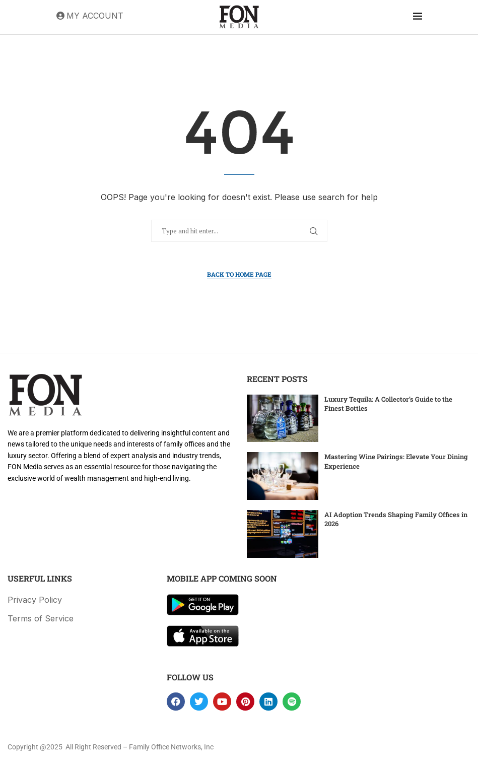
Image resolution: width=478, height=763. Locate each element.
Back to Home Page (239, 274)
